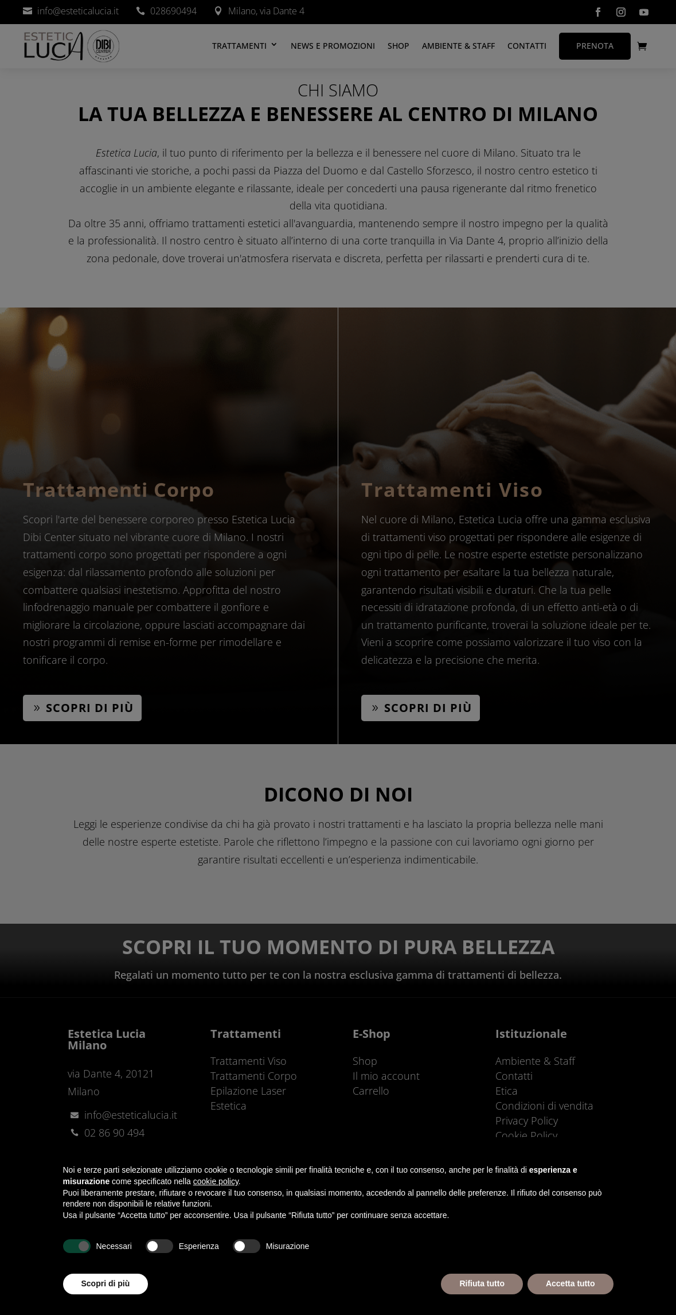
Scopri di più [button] (105, 1283)
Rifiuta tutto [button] (482, 1283)
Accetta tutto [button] (570, 1283)
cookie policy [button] (216, 1181)
